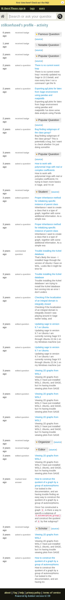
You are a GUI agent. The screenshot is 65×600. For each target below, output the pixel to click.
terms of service (52, 592)
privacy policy (33, 592)
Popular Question (47, 56)
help (21, 592)
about (7, 592)
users (42, 8)
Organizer (43, 442)
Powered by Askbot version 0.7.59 (32, 596)
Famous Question (47, 34)
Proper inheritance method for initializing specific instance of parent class (48, 201)
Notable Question (47, 45)
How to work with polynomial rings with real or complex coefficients (48, 166)
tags (32, 8)
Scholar (42, 528)
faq (15, 592)
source (38, 39)
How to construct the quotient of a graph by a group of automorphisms (47, 482)
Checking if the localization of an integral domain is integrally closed (48, 300)
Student (42, 191)
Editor (41, 449)
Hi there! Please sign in (13, 8)
